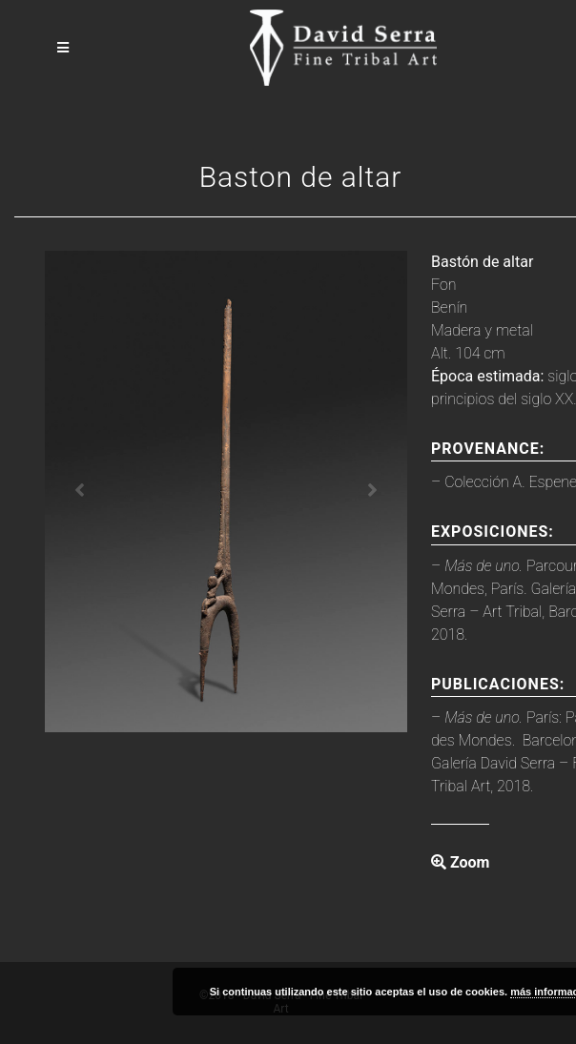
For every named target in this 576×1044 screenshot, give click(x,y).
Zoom (460, 862)
